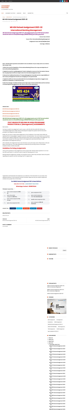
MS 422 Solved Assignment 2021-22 (11, 118)
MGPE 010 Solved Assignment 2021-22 (57, 317)
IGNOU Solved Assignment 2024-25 (55, 63)
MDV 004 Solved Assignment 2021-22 (57, 247)
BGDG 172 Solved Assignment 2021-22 (57, 146)
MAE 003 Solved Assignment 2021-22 (57, 276)
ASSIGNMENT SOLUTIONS (5, 7)
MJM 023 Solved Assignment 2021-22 (57, 292)
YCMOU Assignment (60, 98)
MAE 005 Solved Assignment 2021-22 (57, 269)
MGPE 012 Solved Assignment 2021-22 (57, 311)
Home (2, 13)
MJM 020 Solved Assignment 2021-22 (57, 297)
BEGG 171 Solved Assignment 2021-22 (57, 154)
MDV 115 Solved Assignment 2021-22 (57, 232)
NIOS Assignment (61, 96)
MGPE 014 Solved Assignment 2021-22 (57, 306)
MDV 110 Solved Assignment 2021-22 (57, 241)
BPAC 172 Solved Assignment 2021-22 (57, 141)
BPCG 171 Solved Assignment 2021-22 (57, 135)
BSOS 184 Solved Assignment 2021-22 (57, 160)
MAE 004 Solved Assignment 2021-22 (57, 272)
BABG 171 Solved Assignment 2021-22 (57, 119)
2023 (50, 109)
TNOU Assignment (51, 98)
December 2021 (53, 114)
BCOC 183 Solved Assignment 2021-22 (57, 215)
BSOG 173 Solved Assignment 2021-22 (57, 121)
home (2, 1)
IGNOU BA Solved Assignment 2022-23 (55, 93)
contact (10, 1)
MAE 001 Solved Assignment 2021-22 (57, 281)
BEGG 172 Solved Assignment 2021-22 (57, 149)
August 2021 (52, 382)
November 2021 (53, 377)
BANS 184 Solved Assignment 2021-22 (57, 185)
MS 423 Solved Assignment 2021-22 (11, 113)
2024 (50, 107)
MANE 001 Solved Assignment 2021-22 (57, 369)
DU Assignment (60, 89)
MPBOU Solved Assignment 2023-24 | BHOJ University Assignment (55, 60)
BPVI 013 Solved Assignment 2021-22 (11, 120)
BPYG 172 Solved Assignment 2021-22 (57, 116)
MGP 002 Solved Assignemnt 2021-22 (57, 339)
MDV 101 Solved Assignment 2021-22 (57, 256)
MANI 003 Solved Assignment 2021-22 (57, 372)
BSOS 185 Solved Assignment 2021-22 (57, 157)
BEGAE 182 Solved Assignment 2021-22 (57, 182)
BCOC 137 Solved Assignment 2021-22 (57, 204)
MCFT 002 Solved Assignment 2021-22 (57, 352)
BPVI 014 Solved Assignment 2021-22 (11, 116)
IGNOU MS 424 (9, 17)
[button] (14, 195)
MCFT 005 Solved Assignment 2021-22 (57, 344)
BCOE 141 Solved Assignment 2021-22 (57, 196)
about (6, 1)
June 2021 (52, 383)
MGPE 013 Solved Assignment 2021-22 (57, 308)
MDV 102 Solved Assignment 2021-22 (57, 254)
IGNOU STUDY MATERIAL (52, 96)
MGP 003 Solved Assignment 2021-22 (57, 336)
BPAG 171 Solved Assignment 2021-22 (57, 143)
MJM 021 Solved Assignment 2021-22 (57, 295)
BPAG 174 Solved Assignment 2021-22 (57, 138)
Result (24, 13)
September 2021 (54, 380)
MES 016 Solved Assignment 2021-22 (57, 274)
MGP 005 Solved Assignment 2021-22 (57, 330)
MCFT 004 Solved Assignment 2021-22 (57, 347)
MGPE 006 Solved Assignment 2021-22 (57, 328)
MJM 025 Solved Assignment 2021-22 (57, 289)
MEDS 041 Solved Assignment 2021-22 (57, 237)
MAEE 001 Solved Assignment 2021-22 (57, 266)
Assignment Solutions (10, 13)
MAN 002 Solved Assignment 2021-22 (57, 374)
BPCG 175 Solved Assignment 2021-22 (57, 124)
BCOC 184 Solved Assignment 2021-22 (57, 198)
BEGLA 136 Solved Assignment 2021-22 (57, 217)
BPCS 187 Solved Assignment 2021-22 (57, 163)
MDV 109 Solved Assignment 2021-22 (57, 249)
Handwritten (30, 13)
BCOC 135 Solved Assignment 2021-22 (57, 212)
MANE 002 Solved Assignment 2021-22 (57, 366)
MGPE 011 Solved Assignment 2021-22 (57, 314)
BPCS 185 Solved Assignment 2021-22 (57, 168)
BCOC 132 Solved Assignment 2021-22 (57, 223)
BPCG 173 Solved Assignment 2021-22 (57, 130)
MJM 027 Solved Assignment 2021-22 (57, 286)
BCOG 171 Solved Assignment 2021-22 (57, 190)
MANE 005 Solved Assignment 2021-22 (57, 358)
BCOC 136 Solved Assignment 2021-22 (57, 209)
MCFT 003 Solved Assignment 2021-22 (57, 350)
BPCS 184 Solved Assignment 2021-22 (57, 171)
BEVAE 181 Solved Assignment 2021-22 (57, 229)
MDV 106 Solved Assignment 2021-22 (57, 251)
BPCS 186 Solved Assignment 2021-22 (57, 165)
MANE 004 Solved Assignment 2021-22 (57, 360)
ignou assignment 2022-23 (53, 100)
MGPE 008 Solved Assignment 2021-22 (57, 322)
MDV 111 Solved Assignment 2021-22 (57, 239)
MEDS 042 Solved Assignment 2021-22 (57, 235)
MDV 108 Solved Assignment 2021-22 (57, 243)
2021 (50, 112)
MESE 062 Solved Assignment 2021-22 (57, 258)
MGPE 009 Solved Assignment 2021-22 (57, 319)
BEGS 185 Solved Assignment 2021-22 (57, 179)
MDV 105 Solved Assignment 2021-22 (57, 244)
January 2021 (53, 385)
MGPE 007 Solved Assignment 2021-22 (57, 325)
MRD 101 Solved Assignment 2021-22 (57, 231)
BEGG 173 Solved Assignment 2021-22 (57, 152)
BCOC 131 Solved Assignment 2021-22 (57, 226)
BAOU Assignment (51, 89)
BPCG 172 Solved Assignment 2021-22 (57, 132)
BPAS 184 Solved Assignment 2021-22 (57, 176)
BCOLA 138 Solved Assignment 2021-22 (57, 207)
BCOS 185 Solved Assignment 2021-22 (57, 193)
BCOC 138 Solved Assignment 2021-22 (57, 201)
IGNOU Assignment (58, 91)
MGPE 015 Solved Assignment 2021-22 (57, 303)
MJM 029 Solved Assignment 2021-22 (57, 284)
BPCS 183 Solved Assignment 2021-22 (57, 174)
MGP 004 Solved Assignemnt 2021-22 (57, 333)
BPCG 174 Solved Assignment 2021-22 (57, 127)
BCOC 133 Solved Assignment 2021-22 (57, 220)
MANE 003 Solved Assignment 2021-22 (57, 363)
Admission (19, 13)
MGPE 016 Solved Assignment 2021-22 (57, 300)
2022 (50, 110)
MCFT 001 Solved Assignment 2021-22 (57, 355)
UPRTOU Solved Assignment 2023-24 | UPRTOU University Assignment (55, 56)
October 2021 (53, 378)
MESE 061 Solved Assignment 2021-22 (57, 264)
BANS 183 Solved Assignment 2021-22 (57, 187)
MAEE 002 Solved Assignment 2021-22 (57, 261)
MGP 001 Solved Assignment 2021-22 (57, 341)
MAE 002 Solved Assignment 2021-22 (57, 279)
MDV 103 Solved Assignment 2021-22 (57, 252)
